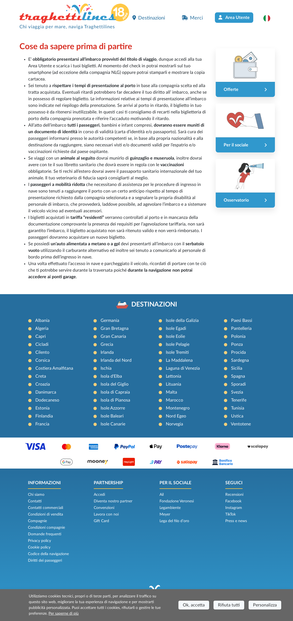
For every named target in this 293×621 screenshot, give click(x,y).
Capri (40, 336)
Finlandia (44, 416)
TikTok (230, 514)
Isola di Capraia (115, 392)
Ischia (106, 368)
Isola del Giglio (115, 384)
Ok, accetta (194, 605)
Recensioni (234, 495)
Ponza (237, 344)
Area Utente (234, 17)
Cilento (42, 352)
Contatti (35, 501)
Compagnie (37, 521)
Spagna (238, 376)
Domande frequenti (44, 534)
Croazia (42, 384)
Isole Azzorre (113, 408)
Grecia (107, 344)
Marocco (174, 400)
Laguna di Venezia (183, 368)
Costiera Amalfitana (54, 368)
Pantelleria (241, 328)
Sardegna (240, 360)
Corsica (42, 360)
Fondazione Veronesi (177, 501)
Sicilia (236, 368)
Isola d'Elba (111, 376)
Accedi (99, 495)
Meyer (165, 514)
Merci (192, 17)
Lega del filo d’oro (174, 521)
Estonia (42, 408)
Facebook (233, 501)
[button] (269, 18)
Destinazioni (148, 17)
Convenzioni (104, 508)
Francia (42, 424)
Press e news (236, 521)
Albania (42, 320)
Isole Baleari (112, 416)
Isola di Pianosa (115, 400)
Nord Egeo (176, 416)
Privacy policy (39, 541)
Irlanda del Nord (116, 360)
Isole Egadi (176, 328)
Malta (171, 392)
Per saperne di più (64, 614)
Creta (40, 376)
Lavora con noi (106, 514)
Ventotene (241, 424)
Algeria (42, 328)
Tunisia (237, 408)
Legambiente (170, 508)
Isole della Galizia (182, 320)
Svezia (237, 392)
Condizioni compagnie (46, 528)
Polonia (238, 336)
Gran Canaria (113, 336)
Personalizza (265, 605)
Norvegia (174, 424)
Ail (162, 495)
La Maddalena (179, 360)
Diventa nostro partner (113, 501)
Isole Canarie (113, 424)
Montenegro (178, 408)
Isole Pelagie (177, 344)
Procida (238, 352)
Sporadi (238, 384)
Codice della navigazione (48, 554)
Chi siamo (36, 495)
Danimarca (45, 392)
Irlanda (107, 352)
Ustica (237, 416)
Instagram (233, 508)
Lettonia (173, 376)
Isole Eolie (175, 336)
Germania (110, 320)
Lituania (173, 384)
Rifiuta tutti (229, 605)
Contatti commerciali (45, 508)
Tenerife (238, 400)
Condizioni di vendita (45, 514)
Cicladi (42, 344)
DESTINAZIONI (154, 304)
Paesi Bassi (241, 320)
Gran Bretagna (115, 328)
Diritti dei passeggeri (45, 560)
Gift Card (101, 521)
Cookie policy (39, 547)
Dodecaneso (47, 400)
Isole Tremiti (177, 352)
